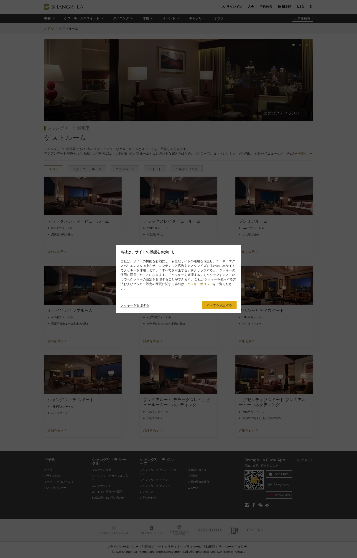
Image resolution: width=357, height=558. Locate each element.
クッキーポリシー (200, 284)
